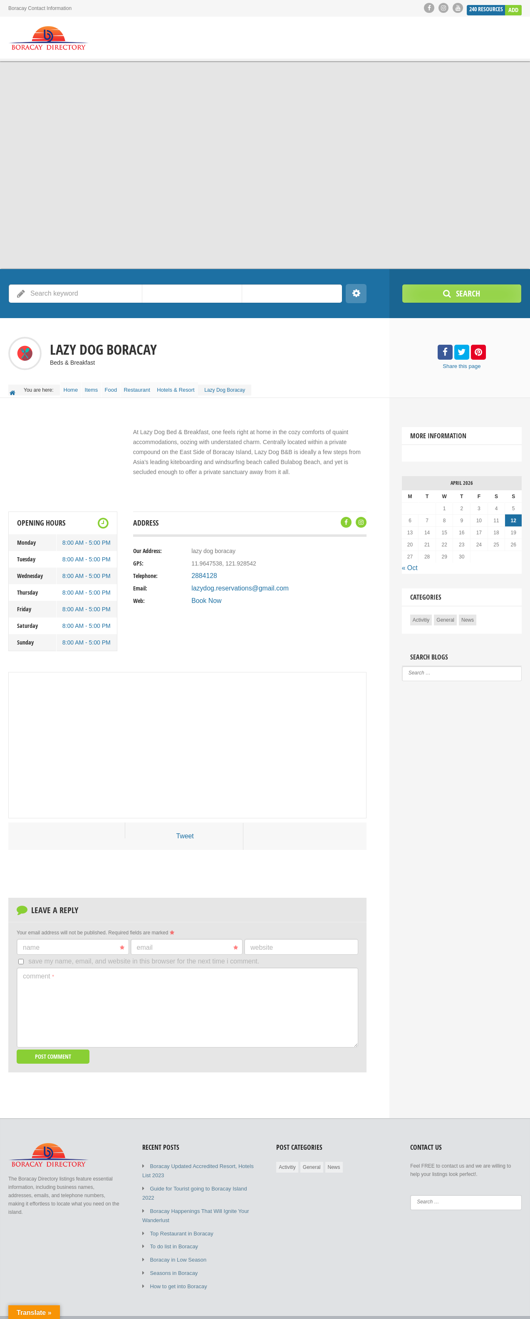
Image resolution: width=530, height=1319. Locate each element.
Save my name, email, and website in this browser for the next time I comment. (143, 955)
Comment (38, 970)
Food (123, 387)
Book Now (204, 596)
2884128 (202, 571)
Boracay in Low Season (176, 1239)
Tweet (185, 832)
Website (261, 942)
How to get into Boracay (176, 1264)
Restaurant (154, 387)
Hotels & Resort (196, 387)
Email (187, 943)
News (467, 614)
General (445, 614)
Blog (441, 1306)
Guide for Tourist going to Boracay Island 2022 (201, 1181)
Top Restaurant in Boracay (179, 1215)
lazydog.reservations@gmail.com (234, 584)
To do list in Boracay (172, 1227)
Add (513, 8)
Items (99, 387)
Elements (511, 1306)
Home (73, 387)
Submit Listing (473, 1306)
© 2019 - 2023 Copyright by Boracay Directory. (59, 1306)
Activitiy (421, 614)
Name (73, 943)
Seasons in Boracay (172, 1252)
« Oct (409, 563)
